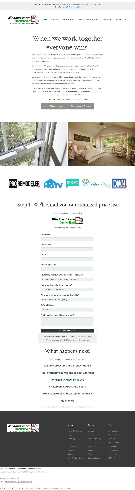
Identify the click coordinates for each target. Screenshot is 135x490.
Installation (107, 19)
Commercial (113, 450)
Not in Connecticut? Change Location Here (54, 488)
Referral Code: (47, 305)
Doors (90, 435)
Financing (71, 439)
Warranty (91, 450)
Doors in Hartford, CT (88, 19)
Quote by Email (94, 458)
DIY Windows (113, 442)
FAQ (69, 435)
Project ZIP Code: (48, 265)
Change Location (75, 7)
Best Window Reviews (76, 458)
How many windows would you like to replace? (62, 275)
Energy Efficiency (94, 439)
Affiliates (71, 454)
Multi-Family (113, 439)
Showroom (72, 442)
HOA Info (111, 458)
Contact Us (72, 462)
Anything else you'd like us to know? (57, 315)
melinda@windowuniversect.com (18, 481)
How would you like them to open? (56, 285)
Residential (112, 446)
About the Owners (75, 431)
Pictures (91, 454)
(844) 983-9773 (12, 478)
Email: (43, 255)
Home (44, 19)
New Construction (115, 435)
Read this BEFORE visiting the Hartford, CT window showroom (25, 472)
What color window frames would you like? (60, 295)
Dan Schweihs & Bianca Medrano (68, 4)
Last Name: (46, 245)
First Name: (46, 235)
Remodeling (113, 431)
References (112, 454)
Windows (91, 431)
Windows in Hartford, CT (62, 19)
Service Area (72, 446)
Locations (71, 450)
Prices (118, 19)
